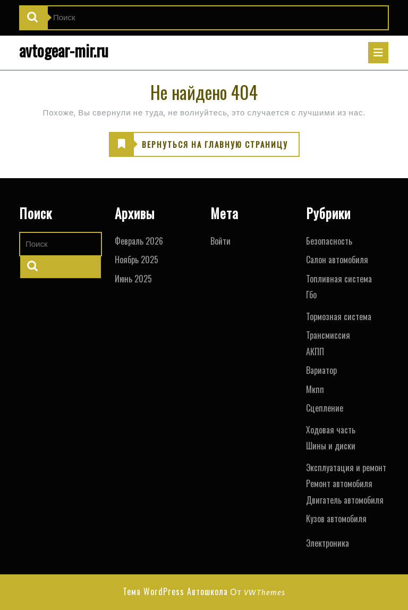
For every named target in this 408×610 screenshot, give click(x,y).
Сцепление (324, 408)
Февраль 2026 (139, 241)
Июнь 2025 (133, 278)
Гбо (311, 294)
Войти (220, 241)
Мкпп (315, 389)
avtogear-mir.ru (63, 50)
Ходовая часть (330, 429)
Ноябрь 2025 (136, 259)
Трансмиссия (328, 335)
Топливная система (339, 278)
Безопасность (329, 241)
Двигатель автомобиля (345, 500)
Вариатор (321, 370)
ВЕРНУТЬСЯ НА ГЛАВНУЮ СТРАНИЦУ (198, 144)
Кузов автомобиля (336, 518)
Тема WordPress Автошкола (175, 591)
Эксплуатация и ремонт (346, 467)
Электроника (327, 543)
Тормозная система (338, 316)
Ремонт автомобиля (339, 483)
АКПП (315, 351)
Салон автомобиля (337, 259)
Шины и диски (330, 445)
